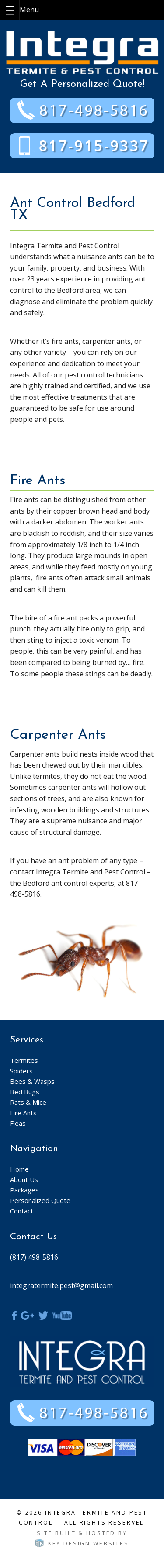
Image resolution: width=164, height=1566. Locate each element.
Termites (24, 1060)
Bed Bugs (24, 1091)
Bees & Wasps (32, 1081)
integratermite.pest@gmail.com (61, 1285)
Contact (21, 1210)
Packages (24, 1190)
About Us (24, 1179)
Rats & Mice (28, 1102)
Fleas (18, 1123)
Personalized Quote (40, 1200)
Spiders (21, 1070)
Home (19, 1169)
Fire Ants (23, 1112)
